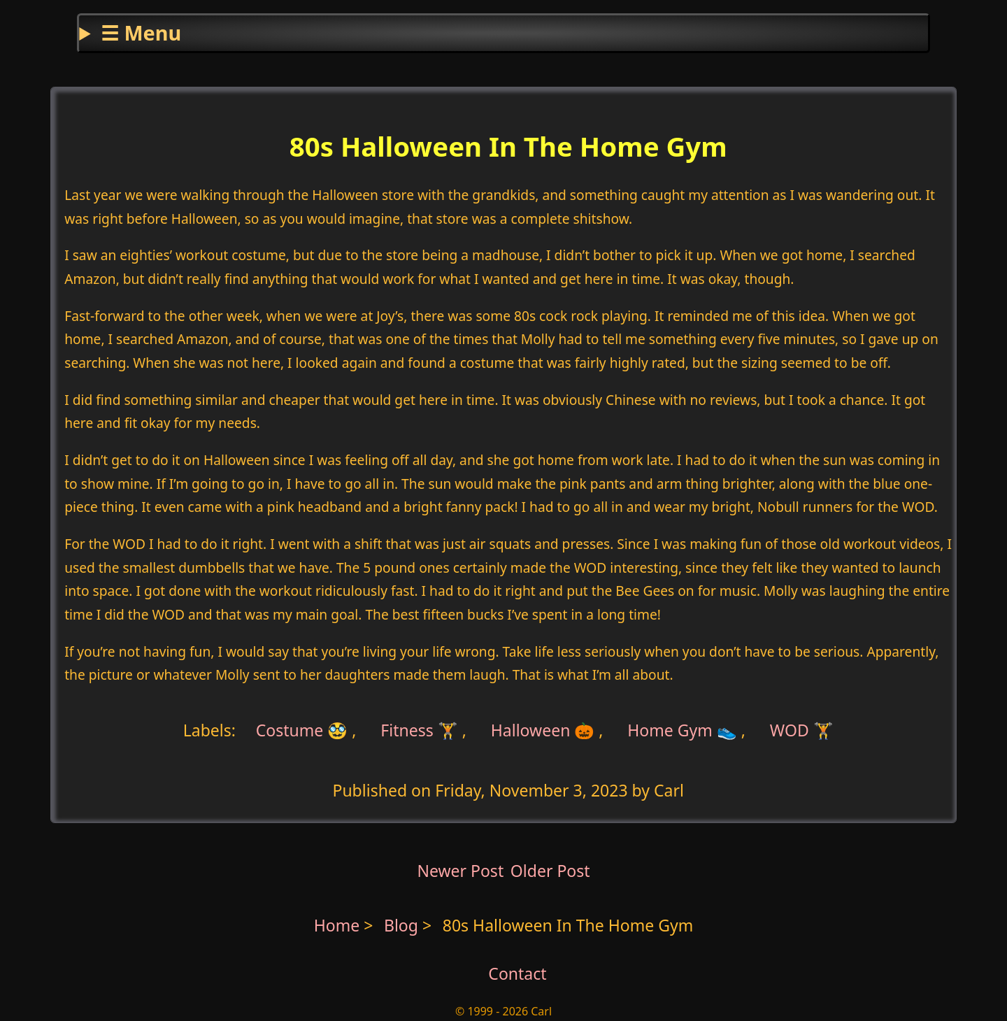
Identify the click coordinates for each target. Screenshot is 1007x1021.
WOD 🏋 (802, 730)
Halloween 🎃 (543, 730)
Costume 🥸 (302, 730)
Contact (517, 973)
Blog (403, 925)
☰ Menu (141, 32)
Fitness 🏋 (419, 730)
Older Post (550, 870)
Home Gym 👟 (682, 730)
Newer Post (460, 870)
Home (337, 925)
